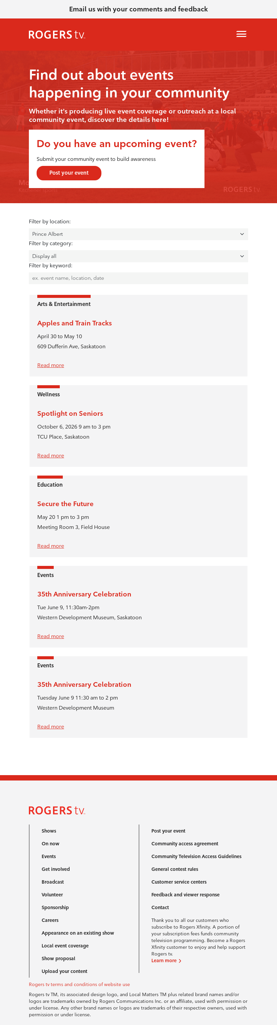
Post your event (69, 173)
